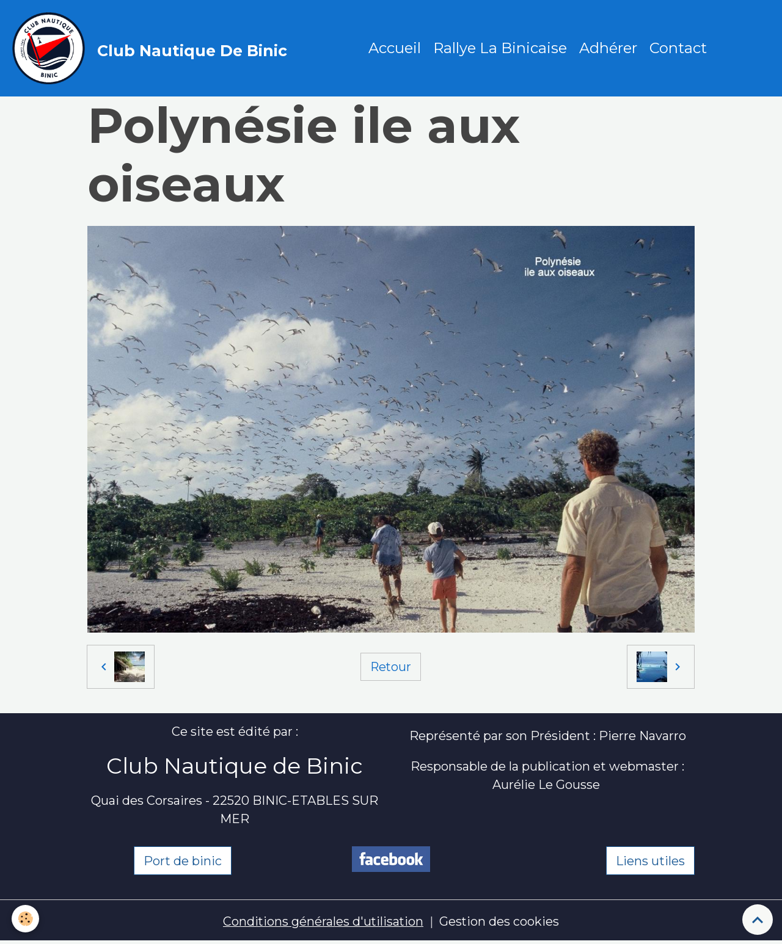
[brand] (153, 48)
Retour (391, 667)
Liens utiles (650, 861)
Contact (678, 48)
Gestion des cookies (500, 922)
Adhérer (609, 48)
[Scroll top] (757, 919)
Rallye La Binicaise (501, 48)
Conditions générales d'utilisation (323, 922)
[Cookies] (26, 918)
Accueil (395, 48)
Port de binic (183, 861)
